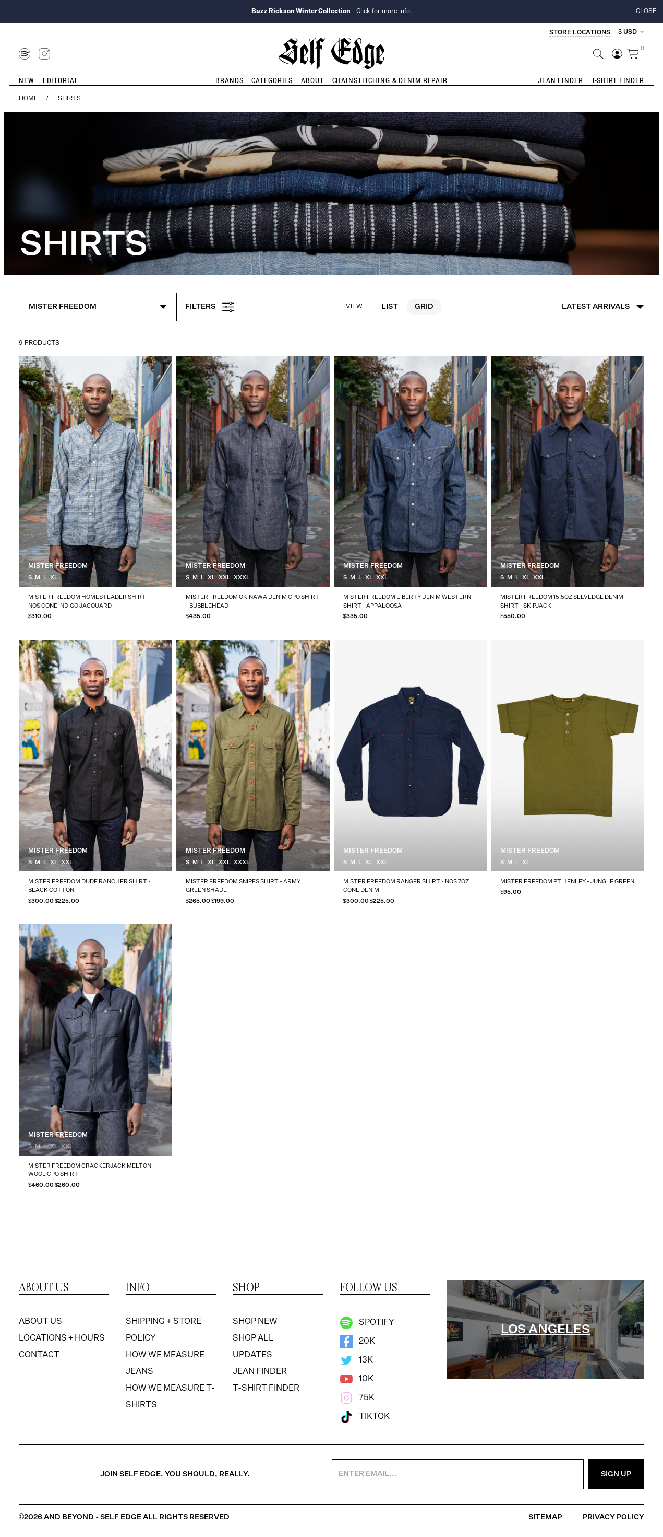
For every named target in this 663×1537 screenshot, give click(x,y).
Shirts (69, 99)
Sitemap (545, 1517)
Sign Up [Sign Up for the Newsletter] (616, 1474)
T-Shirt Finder (618, 80)
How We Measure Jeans (165, 1363)
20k (357, 1341)
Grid (424, 306)
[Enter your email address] (458, 1474)
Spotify (367, 1323)
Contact (39, 1355)
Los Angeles (545, 1329)
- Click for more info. (331, 11)
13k (356, 1360)
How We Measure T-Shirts (170, 1397)
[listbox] (545, 1329)
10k (356, 1379)
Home (28, 99)
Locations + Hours (62, 1338)
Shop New (255, 1322)
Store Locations (579, 33)
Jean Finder (560, 80)
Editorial (61, 80)
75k (357, 1398)
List (389, 306)
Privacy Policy (613, 1517)
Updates (252, 1355)
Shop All (253, 1338)
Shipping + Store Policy (163, 1330)
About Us (40, 1322)
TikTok (365, 1417)
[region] (545, 1329)
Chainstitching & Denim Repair (390, 80)
